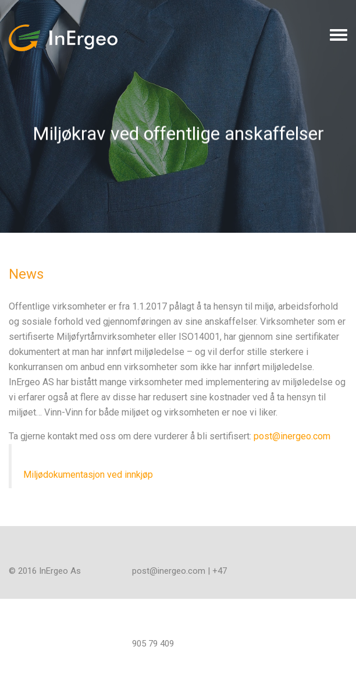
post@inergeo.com (292, 436)
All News (56, 238)
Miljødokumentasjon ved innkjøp (88, 474)
